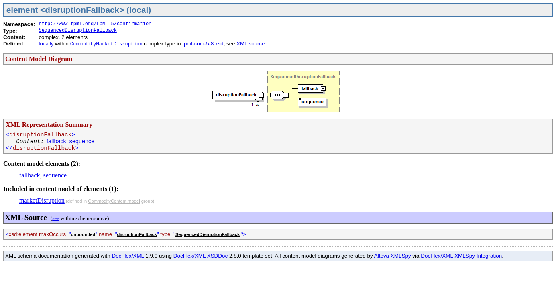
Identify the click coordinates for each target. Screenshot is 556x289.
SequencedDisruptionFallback (77, 30)
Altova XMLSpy (392, 256)
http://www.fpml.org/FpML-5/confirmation (95, 24)
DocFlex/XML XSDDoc (200, 256)
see (55, 218)
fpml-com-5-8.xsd (202, 44)
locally (46, 44)
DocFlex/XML (128, 256)
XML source (250, 44)
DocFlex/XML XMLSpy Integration (461, 256)
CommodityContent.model (114, 201)
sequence (81, 141)
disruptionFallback (137, 234)
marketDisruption (42, 200)
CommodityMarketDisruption (106, 44)
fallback (56, 141)
